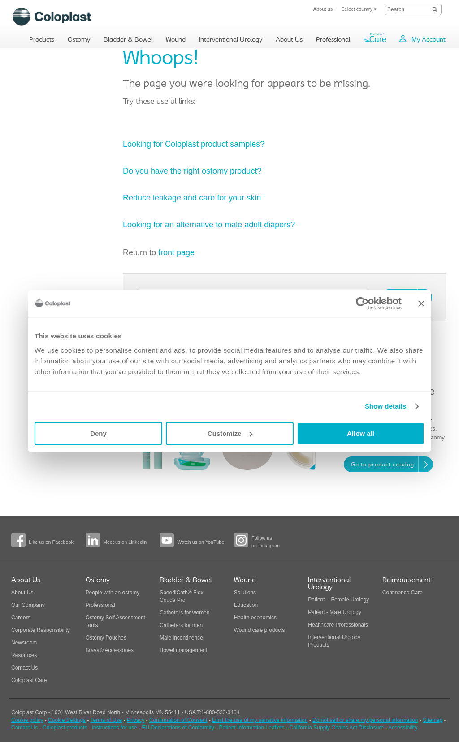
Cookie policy (27, 720)
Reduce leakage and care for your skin (192, 197)
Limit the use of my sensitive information (259, 720)
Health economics (255, 617)
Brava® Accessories (110, 650)
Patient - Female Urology (338, 600)
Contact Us (24, 668)
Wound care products (259, 630)
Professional (100, 605)
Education (246, 605)
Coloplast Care (29, 680)
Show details (386, 406)
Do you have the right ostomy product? (192, 170)
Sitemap (432, 720)
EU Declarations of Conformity (178, 728)
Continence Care (402, 592)
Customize (230, 433)
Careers (20, 617)
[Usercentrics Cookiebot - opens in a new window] (362, 303)
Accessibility (402, 728)
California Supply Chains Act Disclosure (336, 728)
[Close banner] (421, 303)
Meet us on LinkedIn (125, 542)
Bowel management (183, 650)
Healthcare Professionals (338, 625)
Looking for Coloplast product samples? (195, 144)
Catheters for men (181, 625)
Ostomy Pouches (106, 638)
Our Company (28, 605)
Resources (24, 655)
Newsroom (24, 643)
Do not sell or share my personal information (365, 720)
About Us (22, 592)
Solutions (245, 592)
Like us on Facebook (51, 542)
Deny (98, 433)
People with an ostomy (113, 592)
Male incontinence (181, 638)
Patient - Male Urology (335, 612)
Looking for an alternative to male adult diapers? (209, 224)
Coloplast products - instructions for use (90, 728)
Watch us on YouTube (200, 542)
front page (176, 252)
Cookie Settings (67, 720)
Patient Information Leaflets (252, 728)
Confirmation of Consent (178, 720)
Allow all (360, 433)
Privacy (135, 720)
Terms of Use (106, 720)
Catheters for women (184, 613)
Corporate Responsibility (40, 630)
